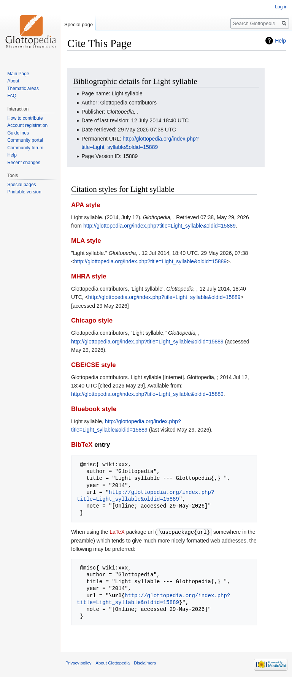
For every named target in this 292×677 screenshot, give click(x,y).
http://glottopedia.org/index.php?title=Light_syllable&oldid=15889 (159, 226)
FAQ (11, 95)
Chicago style (92, 320)
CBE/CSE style (93, 365)
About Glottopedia (113, 662)
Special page (78, 24)
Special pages (21, 184)
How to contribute (25, 118)
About (13, 81)
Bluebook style (93, 409)
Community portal (25, 140)
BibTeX (82, 444)
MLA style (86, 240)
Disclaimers (145, 662)
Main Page (18, 73)
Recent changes (23, 162)
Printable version (24, 192)
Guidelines (18, 133)
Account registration (27, 125)
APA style (85, 205)
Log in (281, 6)
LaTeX (117, 532)
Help (280, 41)
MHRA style (88, 276)
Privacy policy (78, 662)
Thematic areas (23, 88)
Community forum (25, 147)
